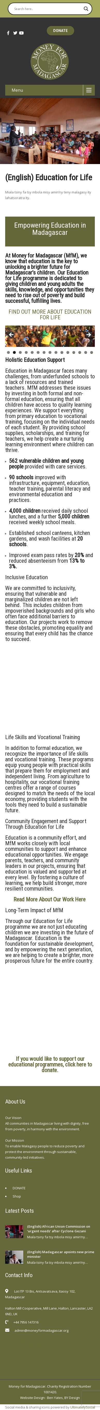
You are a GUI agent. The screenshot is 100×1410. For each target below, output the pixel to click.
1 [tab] (8, 352)
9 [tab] (56, 352)
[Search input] (47, 8)
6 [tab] (38, 352)
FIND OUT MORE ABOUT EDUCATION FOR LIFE (50, 315)
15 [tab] (91, 352)
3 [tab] (20, 352)
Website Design (32, 1397)
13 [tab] (79, 352)
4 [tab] (26, 352)
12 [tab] (73, 352)
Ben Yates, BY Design (63, 1397)
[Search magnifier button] (86, 8)
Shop (17, 1196)
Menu (17, 90)
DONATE (60, 31)
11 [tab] (67, 352)
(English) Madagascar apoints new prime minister (60, 1254)
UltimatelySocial (82, 1407)
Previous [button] (12, 335)
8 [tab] (50, 352)
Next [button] (88, 335)
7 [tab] (44, 352)
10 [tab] (61, 352)
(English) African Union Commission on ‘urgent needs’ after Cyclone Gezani (58, 1228)
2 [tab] (14, 352)
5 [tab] (32, 352)
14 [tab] (85, 352)
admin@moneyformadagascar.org (41, 1330)
